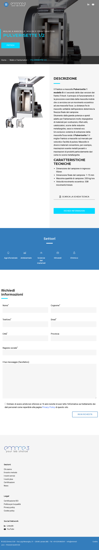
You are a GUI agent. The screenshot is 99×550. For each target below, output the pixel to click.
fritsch (10, 45)
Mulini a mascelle (14, 31)
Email (73, 321)
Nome (25, 307)
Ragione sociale (49, 350)
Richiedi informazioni (74, 211)
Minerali (57, 258)
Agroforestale (10, 258)
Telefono (25, 321)
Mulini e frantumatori (41, 31)
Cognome (73, 307)
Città (25, 336)
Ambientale (26, 258)
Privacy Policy (48, 407)
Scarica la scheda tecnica (74, 197)
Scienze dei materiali (41, 260)
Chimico (74, 258)
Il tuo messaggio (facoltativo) (49, 364)
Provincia (73, 336)
